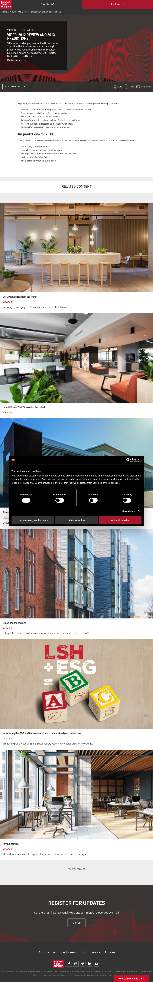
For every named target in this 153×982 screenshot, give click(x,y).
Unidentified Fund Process (48, 975)
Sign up (76, 923)
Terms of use (52, 971)
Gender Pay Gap (100, 971)
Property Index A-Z (65, 975)
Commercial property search (58, 952)
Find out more (16, 60)
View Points (15, 12)
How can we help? (128, 978)
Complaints (74, 971)
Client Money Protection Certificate (120, 971)
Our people (92, 952)
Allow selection (76, 520)
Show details (129, 511)
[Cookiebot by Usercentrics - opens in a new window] (128, 460)
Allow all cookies (120, 520)
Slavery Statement (86, 971)
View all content (76, 869)
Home (4, 12)
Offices (110, 952)
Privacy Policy (79, 975)
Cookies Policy (63, 971)
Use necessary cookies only (33, 520)
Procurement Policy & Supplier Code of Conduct (102, 975)
